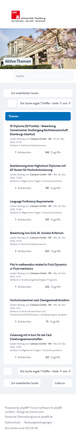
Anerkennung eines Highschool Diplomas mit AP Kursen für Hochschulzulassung (38, 168)
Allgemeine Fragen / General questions (41, 181)
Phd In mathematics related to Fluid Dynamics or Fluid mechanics (38, 267)
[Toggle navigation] (71, 14)
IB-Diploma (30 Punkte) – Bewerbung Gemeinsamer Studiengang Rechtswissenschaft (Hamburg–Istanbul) (39, 130)
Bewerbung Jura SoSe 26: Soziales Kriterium (36, 233)
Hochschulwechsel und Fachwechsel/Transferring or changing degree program (38, 312)
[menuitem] (12, 422)
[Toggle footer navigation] (4, 397)
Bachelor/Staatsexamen (33, 145)
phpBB (24, 408)
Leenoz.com (36, 412)
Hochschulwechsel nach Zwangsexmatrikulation (39, 300)
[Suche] (61, 75)
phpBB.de (47, 417)
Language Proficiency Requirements (32, 201)
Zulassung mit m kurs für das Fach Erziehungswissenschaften (31, 337)
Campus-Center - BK (40, 139)
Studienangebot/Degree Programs (39, 279)
